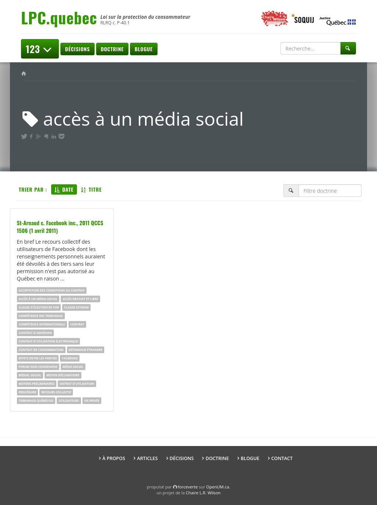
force (188, 487)
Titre (91, 189)
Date (64, 189)
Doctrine (112, 49)
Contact (282, 458)
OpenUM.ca (217, 487)
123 (40, 49)
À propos (113, 458)
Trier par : (33, 189)
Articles (147, 458)
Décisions (77, 49)
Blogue (144, 49)
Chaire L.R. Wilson (203, 492)
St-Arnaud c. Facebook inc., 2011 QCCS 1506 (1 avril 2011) (60, 226)
